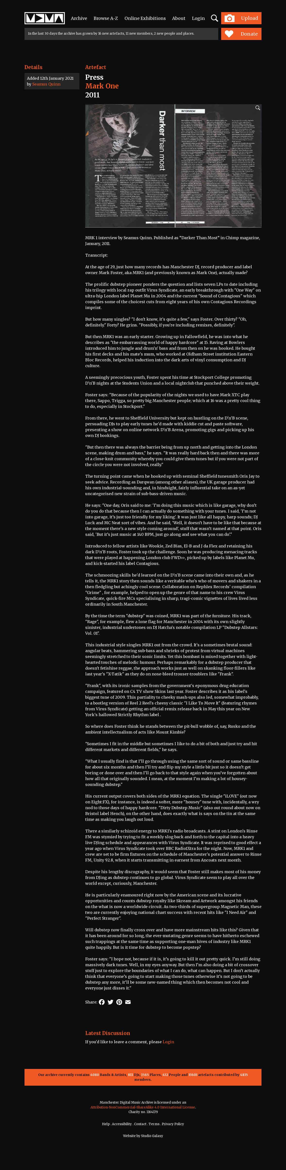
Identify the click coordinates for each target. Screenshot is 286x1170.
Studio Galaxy (152, 1136)
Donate (241, 34)
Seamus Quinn (46, 84)
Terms (154, 1124)
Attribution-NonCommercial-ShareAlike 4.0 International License (143, 1107)
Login (198, 18)
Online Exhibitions (145, 18)
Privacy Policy (173, 1124)
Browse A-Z (106, 18)
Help (106, 1124)
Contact (140, 1124)
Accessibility (122, 1124)
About (178, 18)
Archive (79, 18)
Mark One (102, 86)
